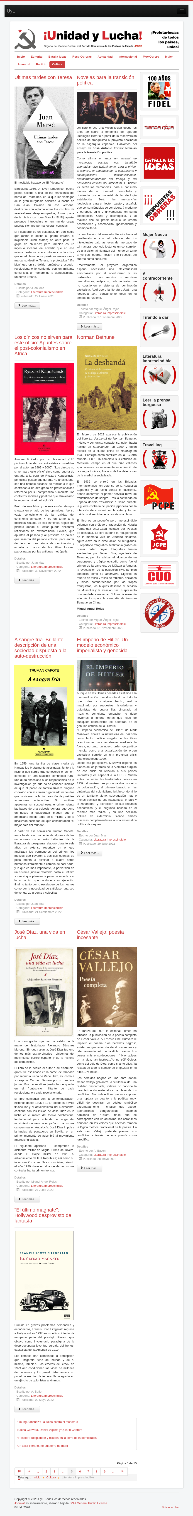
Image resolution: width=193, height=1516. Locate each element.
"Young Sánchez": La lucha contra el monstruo (47, 1422)
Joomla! (20, 1503)
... (63, 1471)
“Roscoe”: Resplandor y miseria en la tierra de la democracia (57, 1437)
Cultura (57, 64)
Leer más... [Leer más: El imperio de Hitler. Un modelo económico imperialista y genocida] (89, 853)
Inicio (21, 56)
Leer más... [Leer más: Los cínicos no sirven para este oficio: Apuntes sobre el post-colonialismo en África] (27, 580)
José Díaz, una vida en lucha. (40, 934)
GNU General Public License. (88, 1503)
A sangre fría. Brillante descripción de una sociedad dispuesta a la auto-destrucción (41, 648)
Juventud (23, 64)
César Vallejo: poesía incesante (100, 934)
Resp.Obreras (82, 56)
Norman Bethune (96, 337)
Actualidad (105, 56)
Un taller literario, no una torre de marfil (42, 1445)
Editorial (36, 56)
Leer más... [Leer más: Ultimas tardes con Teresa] (27, 305)
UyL (11, 10)
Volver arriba (170, 1507)
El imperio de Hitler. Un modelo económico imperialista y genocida (102, 645)
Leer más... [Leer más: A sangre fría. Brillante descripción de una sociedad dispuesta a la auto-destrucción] (27, 921)
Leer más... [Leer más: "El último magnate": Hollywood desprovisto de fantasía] (27, 1409)
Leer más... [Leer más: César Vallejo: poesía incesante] (89, 1168)
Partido (41, 64)
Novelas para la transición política (105, 80)
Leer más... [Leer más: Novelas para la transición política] (89, 326)
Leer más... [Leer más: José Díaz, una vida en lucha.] (27, 1199)
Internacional (128, 56)
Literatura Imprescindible (47, 292)
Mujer (169, 56)
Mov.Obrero (151, 56)
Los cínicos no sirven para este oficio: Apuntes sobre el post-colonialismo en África (44, 345)
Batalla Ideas (57, 56)
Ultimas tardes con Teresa (43, 77)
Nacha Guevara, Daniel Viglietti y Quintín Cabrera (50, 1430)
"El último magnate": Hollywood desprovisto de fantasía (43, 1215)
